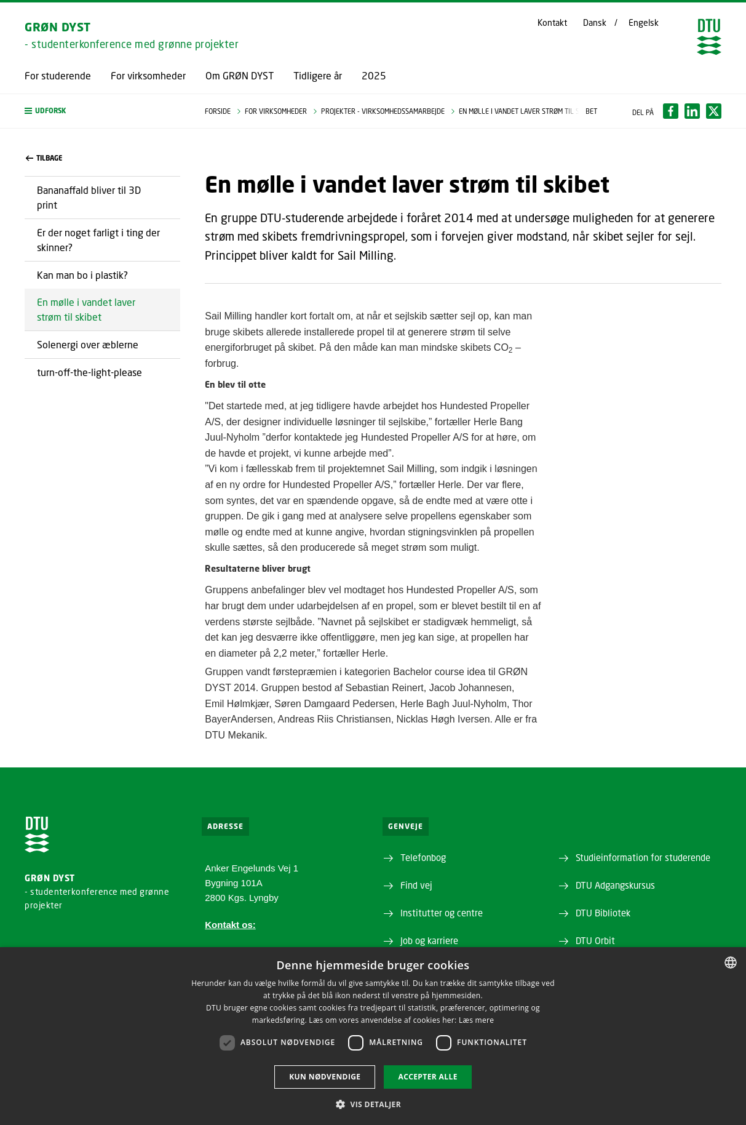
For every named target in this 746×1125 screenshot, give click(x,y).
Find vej (416, 885)
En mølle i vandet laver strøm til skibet (86, 309)
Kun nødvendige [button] (324, 1076)
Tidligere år (317, 76)
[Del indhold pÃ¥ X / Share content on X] (713, 111)
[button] (102, 111)
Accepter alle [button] (427, 1076)
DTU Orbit (595, 940)
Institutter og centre (441, 912)
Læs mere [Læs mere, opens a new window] (476, 1020)
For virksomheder (148, 76)
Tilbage (44, 158)
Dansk (594, 22)
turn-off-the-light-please (89, 372)
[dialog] (373, 1036)
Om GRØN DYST (239, 76)
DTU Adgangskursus (615, 885)
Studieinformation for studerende (643, 857)
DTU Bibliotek (603, 912)
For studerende (58, 76)
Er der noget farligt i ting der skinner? (98, 239)
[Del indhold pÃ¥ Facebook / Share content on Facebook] (670, 111)
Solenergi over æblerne (87, 344)
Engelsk (644, 22)
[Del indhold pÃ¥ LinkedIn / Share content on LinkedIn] (692, 111)
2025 (374, 76)
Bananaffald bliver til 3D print (89, 197)
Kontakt (552, 22)
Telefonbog (423, 857)
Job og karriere (429, 940)
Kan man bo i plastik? (82, 275)
